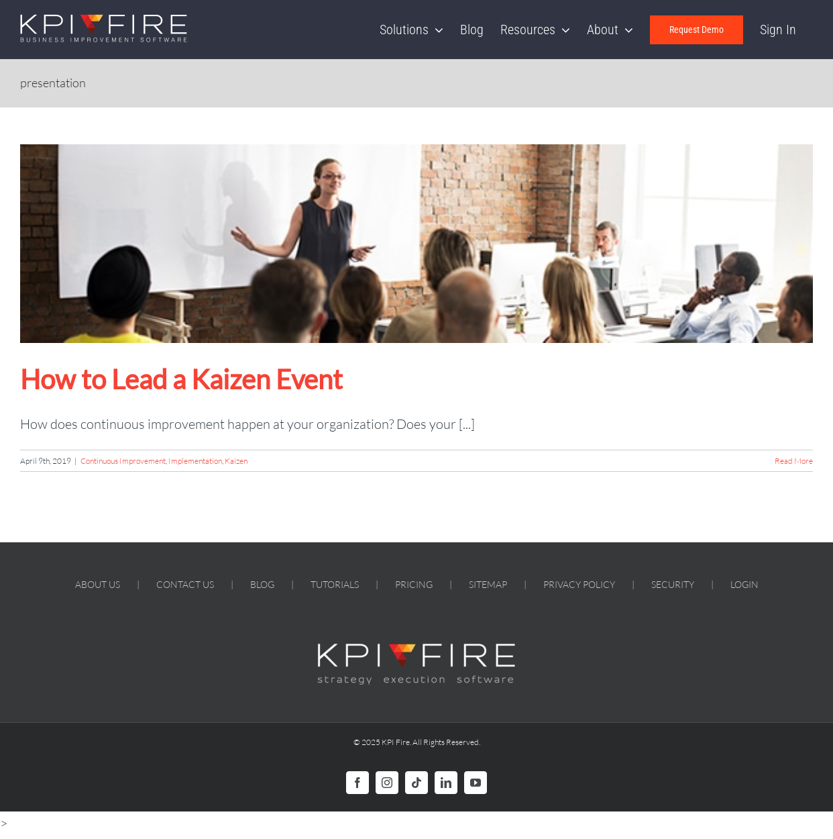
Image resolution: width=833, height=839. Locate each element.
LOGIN (744, 584)
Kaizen (236, 461)
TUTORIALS (335, 584)
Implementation (195, 461)
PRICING (414, 584)
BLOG (262, 584)
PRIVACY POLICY (579, 584)
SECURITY (672, 584)
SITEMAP (488, 584)
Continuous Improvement (123, 461)
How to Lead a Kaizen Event (181, 379)
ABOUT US (97, 584)
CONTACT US (185, 584)
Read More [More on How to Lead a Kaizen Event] (794, 461)
